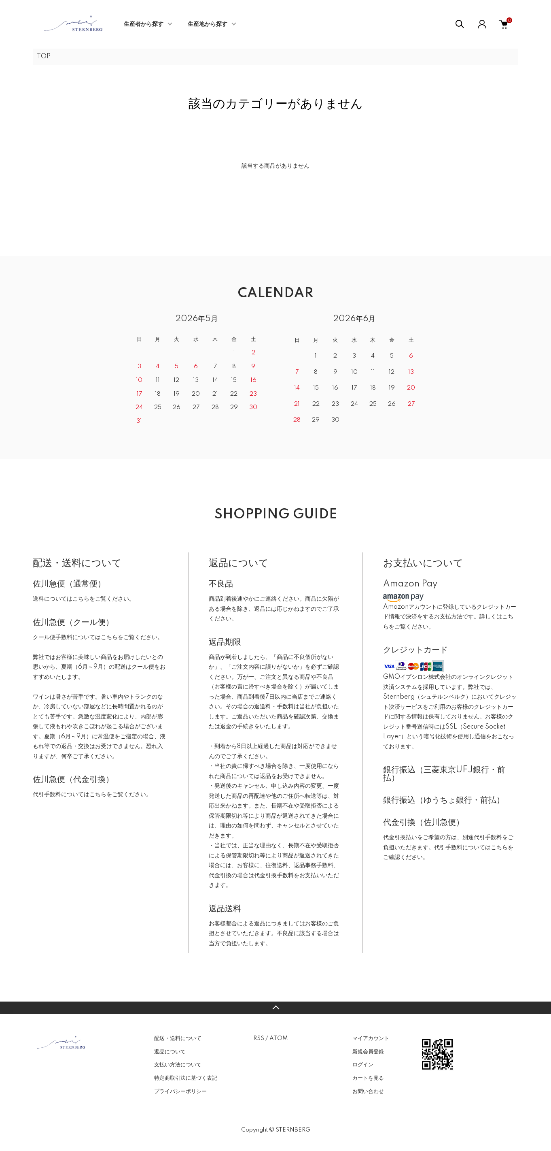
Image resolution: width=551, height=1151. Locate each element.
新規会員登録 (368, 1052)
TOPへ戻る (275, 1008)
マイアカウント (370, 1038)
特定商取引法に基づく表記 (185, 1078)
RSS (258, 1038)
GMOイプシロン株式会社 (417, 677)
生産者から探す (143, 24)
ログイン (362, 1065)
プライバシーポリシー (180, 1091)
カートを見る (368, 1078)
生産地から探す (207, 24)
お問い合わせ (368, 1091)
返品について (170, 1052)
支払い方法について (177, 1065)
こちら (80, 599)
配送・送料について (177, 1038)
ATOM (278, 1038)
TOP (44, 56)
